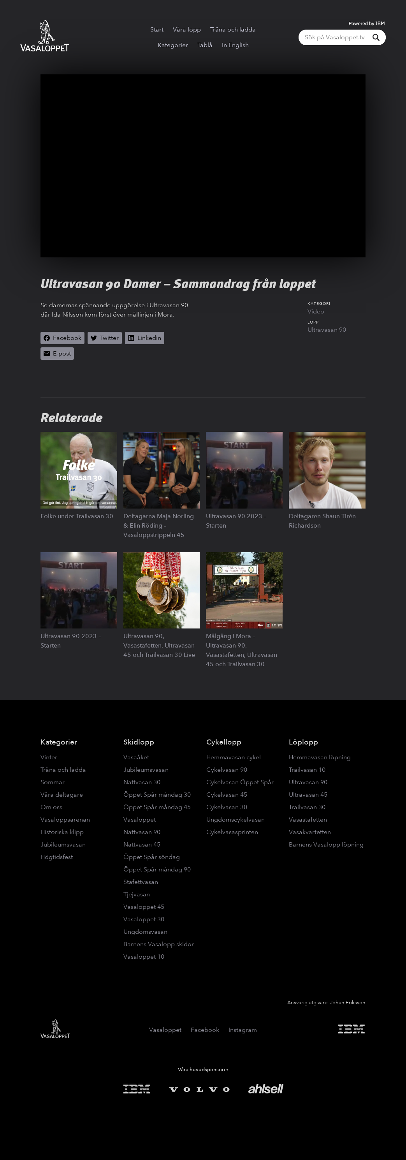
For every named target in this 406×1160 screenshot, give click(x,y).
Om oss (51, 807)
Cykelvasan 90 (226, 769)
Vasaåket (136, 757)
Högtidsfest (56, 857)
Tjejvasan (136, 894)
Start (156, 29)
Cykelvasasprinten (232, 832)
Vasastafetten (308, 819)
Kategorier (173, 45)
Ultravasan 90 (327, 329)
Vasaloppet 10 (143, 956)
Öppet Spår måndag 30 (157, 794)
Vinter (48, 757)
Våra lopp (187, 29)
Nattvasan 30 (141, 782)
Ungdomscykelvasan (235, 819)
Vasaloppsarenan (65, 819)
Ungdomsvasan (145, 931)
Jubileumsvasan (63, 844)
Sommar (52, 782)
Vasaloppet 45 (143, 906)
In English (235, 45)
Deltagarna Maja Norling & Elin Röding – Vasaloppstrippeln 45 (158, 525)
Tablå (205, 45)
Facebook (205, 1029)
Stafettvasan (140, 881)
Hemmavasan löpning (320, 757)
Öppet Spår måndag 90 (157, 869)
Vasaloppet (139, 819)
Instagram (242, 1029)
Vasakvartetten (310, 832)
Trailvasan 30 (307, 807)
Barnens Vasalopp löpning (326, 844)
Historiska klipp (62, 832)
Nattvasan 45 (141, 844)
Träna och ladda (233, 29)
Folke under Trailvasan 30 (76, 516)
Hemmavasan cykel (233, 757)
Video (316, 311)
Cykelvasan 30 (226, 807)
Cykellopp (223, 742)
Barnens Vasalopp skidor (158, 944)
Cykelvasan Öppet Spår (240, 782)
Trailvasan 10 (307, 769)
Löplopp (303, 742)
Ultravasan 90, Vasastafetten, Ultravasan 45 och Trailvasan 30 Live (159, 645)
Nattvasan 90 (141, 832)
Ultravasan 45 (308, 794)
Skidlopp (138, 742)
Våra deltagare (61, 794)
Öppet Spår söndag (151, 857)
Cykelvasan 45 (226, 794)
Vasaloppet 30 (143, 919)
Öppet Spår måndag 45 (157, 807)
